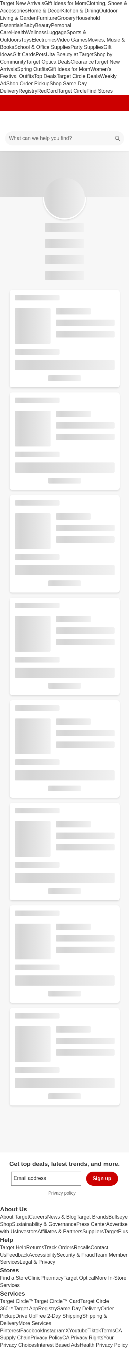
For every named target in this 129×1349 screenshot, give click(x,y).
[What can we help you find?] (64, 138)
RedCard (47, 91)
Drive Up (25, 1316)
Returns (35, 1247)
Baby (29, 25)
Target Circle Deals (78, 76)
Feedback (17, 1255)
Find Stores (99, 91)
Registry (28, 91)
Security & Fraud (76, 1255)
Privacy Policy (46, 1337)
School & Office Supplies (42, 47)
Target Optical (42, 62)
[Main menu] (13, 121)
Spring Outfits (32, 69)
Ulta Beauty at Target (69, 54)
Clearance (82, 62)
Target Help (13, 1247)
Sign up (102, 1178)
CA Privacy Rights (82, 1337)
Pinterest (10, 1330)
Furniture (47, 18)
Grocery (66, 18)
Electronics (44, 40)
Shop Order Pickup (28, 83)
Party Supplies (86, 47)
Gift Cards (24, 54)
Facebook (31, 1330)
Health (18, 32)
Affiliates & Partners (59, 1231)
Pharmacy (51, 1278)
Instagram (54, 1330)
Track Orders (59, 1247)
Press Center (91, 1224)
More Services (35, 1323)
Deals (64, 62)
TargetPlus (116, 1231)
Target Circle (72, 91)
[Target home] (64, 121)
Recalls (82, 1247)
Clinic (34, 1278)
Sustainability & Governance (44, 1224)
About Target (14, 1217)
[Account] (99, 121)
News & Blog (62, 1217)
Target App (26, 1308)
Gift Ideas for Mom (65, 3)
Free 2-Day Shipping (58, 1316)
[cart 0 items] (116, 121)
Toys (26, 40)
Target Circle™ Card (57, 1301)
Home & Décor (44, 10)
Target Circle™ (17, 1301)
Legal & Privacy (37, 1262)
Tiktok (94, 1330)
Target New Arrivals (22, 3)
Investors (27, 1231)
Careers (38, 1217)
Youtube (78, 1330)
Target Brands (93, 1217)
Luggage (57, 32)
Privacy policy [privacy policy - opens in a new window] (64, 1193)
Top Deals (45, 76)
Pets (41, 54)
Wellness (36, 32)
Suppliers (93, 1231)
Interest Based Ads (58, 1345)
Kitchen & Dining (80, 10)
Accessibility (43, 1255)
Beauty (43, 25)
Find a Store (14, 1278)
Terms (108, 1330)
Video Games (72, 40)
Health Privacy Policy (104, 1345)
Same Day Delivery (79, 1308)
